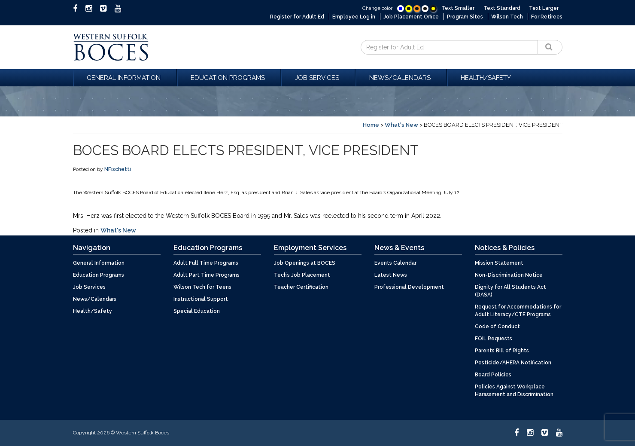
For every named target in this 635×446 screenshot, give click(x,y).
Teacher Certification (301, 287)
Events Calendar (395, 263)
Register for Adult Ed (297, 17)
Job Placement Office (411, 17)
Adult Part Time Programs (206, 275)
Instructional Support (200, 299)
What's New (401, 125)
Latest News (390, 275)
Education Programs (229, 78)
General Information (125, 78)
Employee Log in (353, 17)
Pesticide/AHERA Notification (513, 363)
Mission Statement (499, 263)
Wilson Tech (507, 17)
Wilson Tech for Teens (202, 287)
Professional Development (409, 287)
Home (371, 125)
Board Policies (493, 375)
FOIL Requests (493, 339)
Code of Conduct (497, 327)
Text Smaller (457, 8)
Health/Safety (486, 78)
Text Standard (501, 8)
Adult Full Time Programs (205, 263)
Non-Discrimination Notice (509, 275)
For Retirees (546, 17)
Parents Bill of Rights (502, 351)
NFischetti (117, 169)
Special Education (196, 311)
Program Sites (465, 17)
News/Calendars (401, 78)
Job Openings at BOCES (304, 263)
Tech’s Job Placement (302, 275)
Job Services (318, 78)
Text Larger (544, 8)
